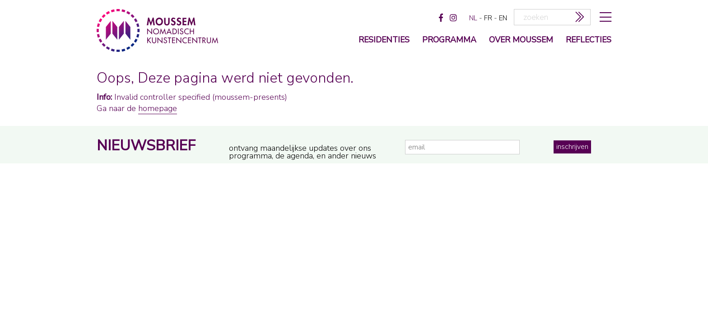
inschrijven (572, 147)
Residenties (384, 40)
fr (488, 18)
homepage (157, 108)
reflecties (588, 40)
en (503, 18)
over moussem (521, 40)
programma (449, 40)
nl (473, 18)
